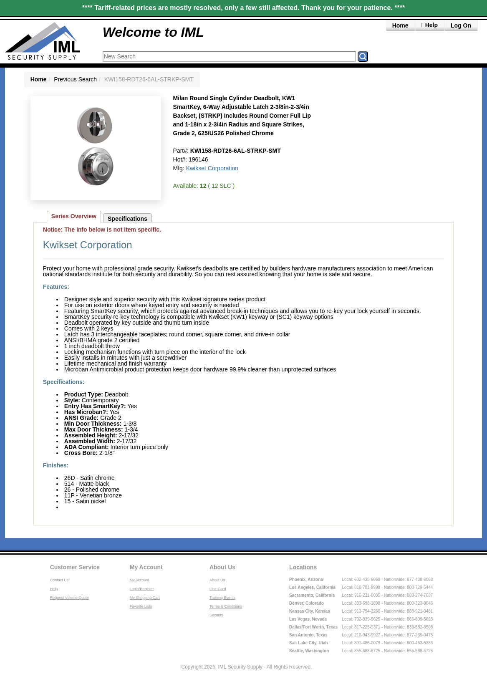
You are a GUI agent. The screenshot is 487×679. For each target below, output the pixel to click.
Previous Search (75, 79)
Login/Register (142, 589)
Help (54, 589)
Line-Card (217, 589)
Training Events (222, 598)
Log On (461, 25)
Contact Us (59, 580)
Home (400, 25)
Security (216, 615)
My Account (146, 567)
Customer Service (75, 567)
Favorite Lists (141, 606)
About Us (222, 567)
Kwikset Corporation (212, 168)
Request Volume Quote (69, 598)
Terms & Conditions (225, 606)
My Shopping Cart (145, 598)
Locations (303, 567)
